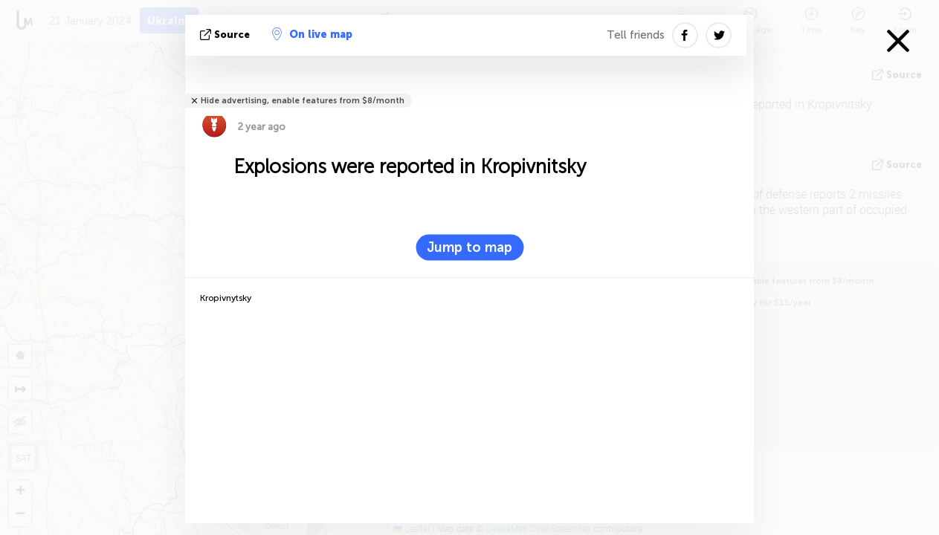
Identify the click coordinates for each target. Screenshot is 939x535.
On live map (312, 34)
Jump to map (469, 247)
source (226, 34)
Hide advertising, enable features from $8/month (302, 101)
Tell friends (636, 35)
